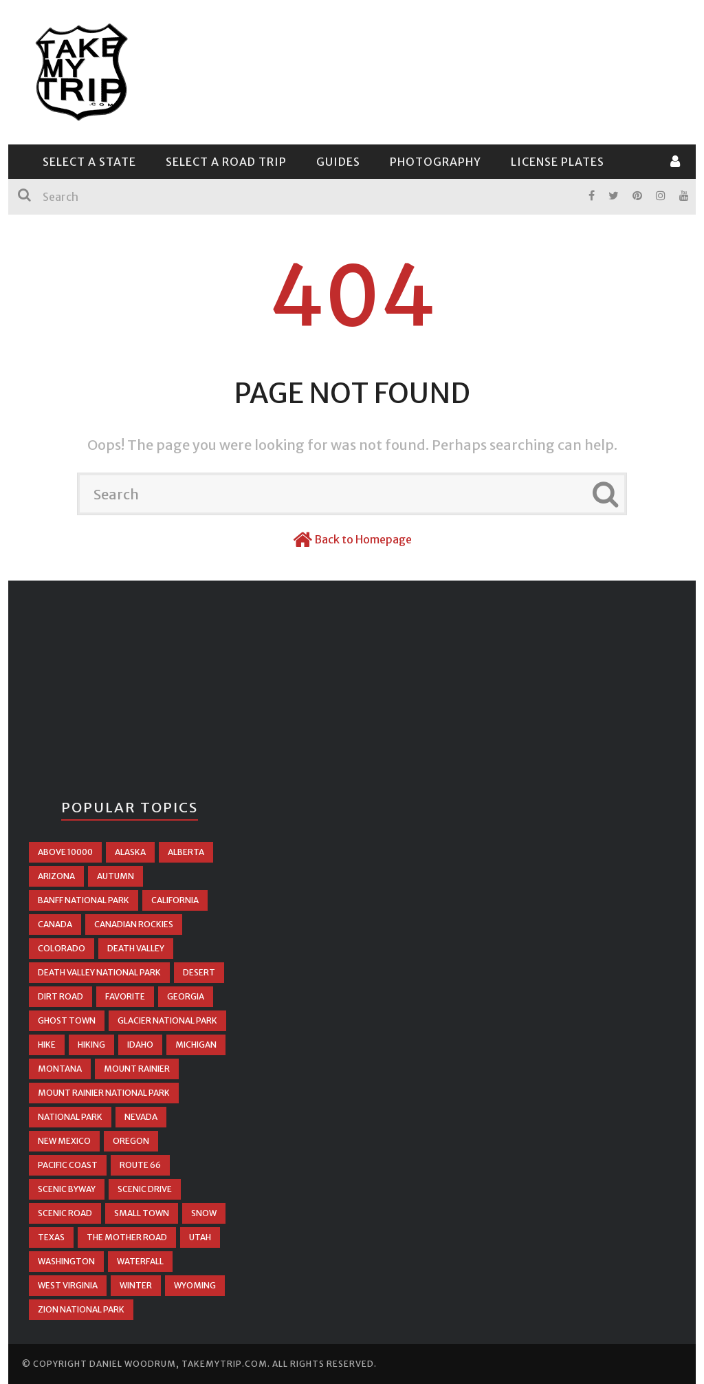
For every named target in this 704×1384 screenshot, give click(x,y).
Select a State (89, 162)
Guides (338, 162)
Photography (435, 162)
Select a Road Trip (226, 162)
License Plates (557, 162)
